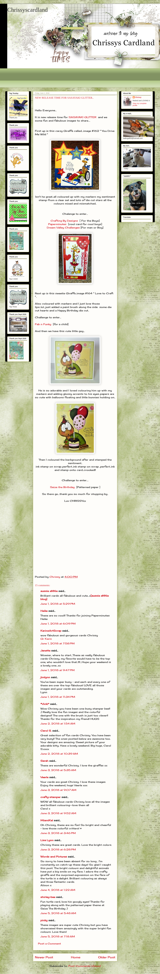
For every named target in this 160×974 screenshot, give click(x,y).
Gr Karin (46, 638)
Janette (45, 650)
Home (75, 957)
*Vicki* (44, 703)
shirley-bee (47, 897)
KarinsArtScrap (50, 630)
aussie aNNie (49, 591)
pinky (44, 920)
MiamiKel (46, 820)
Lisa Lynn (47, 840)
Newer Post (44, 957)
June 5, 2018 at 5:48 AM (58, 913)
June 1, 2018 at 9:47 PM (57, 670)
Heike (44, 610)
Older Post (106, 957)
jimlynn (45, 677)
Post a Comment (49, 943)
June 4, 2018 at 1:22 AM (57, 889)
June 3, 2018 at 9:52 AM (58, 813)
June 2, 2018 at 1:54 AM (57, 723)
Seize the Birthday (62, 487)
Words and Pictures (53, 856)
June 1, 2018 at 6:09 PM (58, 623)
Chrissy (138, 97)
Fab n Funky (43, 324)
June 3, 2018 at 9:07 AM (58, 789)
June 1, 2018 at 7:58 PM (57, 643)
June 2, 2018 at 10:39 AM (59, 753)
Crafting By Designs (64, 220)
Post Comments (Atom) (84, 966)
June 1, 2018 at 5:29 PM (57, 603)
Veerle (44, 777)
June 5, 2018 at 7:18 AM (57, 936)
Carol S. (45, 730)
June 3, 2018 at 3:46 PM (58, 833)
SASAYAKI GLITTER (82, 117)
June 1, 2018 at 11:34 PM (57, 696)
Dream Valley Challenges (63, 227)
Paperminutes (57, 224)
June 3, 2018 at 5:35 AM (58, 770)
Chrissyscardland (27, 9)
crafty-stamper (50, 797)
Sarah (44, 760)
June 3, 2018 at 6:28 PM (58, 849)
